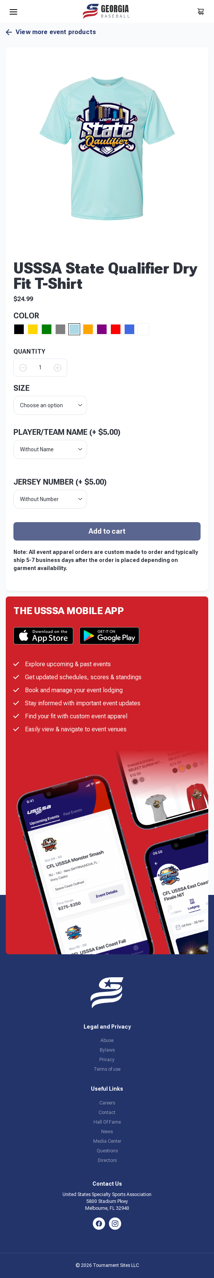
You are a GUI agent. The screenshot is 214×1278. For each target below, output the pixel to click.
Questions (107, 1150)
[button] (107, 148)
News (107, 1131)
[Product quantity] (40, 367)
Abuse (107, 1040)
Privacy (107, 1059)
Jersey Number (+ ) (60, 482)
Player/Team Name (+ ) (66, 432)
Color (26, 316)
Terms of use (107, 1069)
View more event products (51, 32)
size (21, 388)
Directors (107, 1160)
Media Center (107, 1141)
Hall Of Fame (107, 1122)
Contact (107, 1112)
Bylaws (107, 1050)
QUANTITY (29, 352)
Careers (107, 1103)
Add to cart (107, 531)
